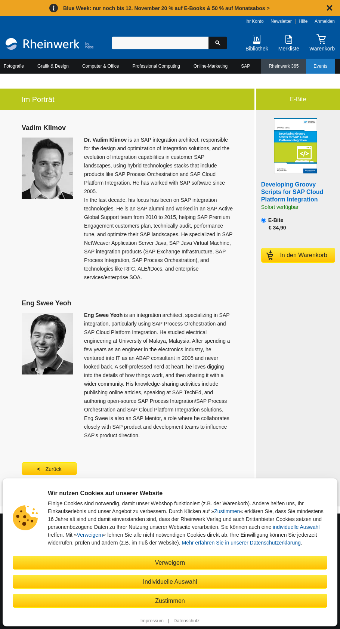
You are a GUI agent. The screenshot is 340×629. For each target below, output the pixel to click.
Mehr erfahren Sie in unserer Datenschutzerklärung (241, 543)
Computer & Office (100, 66)
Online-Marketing (211, 66)
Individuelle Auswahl (170, 581)
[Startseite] (49, 45)
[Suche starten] (217, 43)
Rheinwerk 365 (284, 66)
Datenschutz (186, 620)
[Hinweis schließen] (329, 8)
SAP (245, 66)
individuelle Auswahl (296, 527)
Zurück (54, 469)
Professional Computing (156, 66)
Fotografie (14, 66)
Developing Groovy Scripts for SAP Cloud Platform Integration (292, 192)
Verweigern (90, 535)
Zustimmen (227, 511)
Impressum (152, 620)
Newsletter (281, 21)
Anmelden (325, 21)
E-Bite (273, 224)
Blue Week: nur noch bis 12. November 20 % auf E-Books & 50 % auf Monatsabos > (166, 8)
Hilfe (303, 21)
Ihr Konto (254, 21)
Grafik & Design (53, 66)
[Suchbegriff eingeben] (160, 43)
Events (320, 66)
